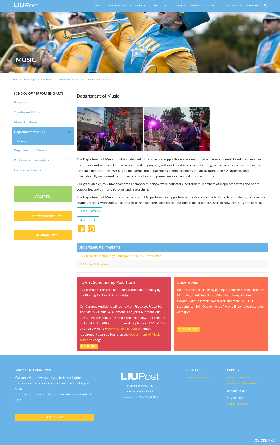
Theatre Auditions (27, 112)
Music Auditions (25, 122)
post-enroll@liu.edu (237, 403)
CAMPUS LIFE (158, 5)
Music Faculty (88, 220)
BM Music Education (94, 264)
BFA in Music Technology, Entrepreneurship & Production (120, 256)
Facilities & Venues (27, 170)
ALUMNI (195, 5)
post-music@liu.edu (122, 329)
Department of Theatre (30, 150)
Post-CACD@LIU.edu (198, 377)
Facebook (81, 228)
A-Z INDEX (253, 5)
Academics (46, 79)
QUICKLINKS (264, 440)
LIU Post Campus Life (238, 377)
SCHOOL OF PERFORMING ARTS (39, 93)
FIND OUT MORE (188, 329)
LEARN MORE (89, 345)
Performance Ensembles (31, 160)
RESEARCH (211, 5)
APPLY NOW (54, 417)
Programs (21, 102)
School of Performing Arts (70, 79)
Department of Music (29, 132)
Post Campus (30, 79)
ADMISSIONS (117, 5)
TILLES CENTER (232, 5)
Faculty (21, 141)
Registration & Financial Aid (242, 383)
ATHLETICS (178, 5)
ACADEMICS (137, 5)
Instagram (91, 228)
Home (15, 79)
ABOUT (99, 5)
